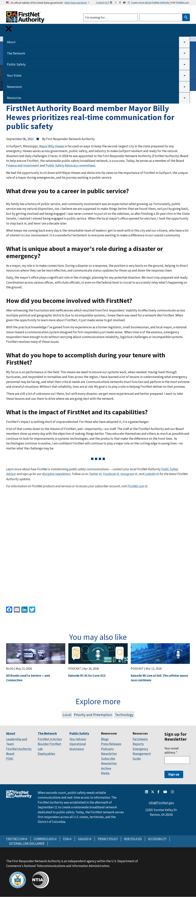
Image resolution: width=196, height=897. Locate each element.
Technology (124, 714)
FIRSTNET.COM (15, 839)
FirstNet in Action (50, 739)
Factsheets (140, 739)
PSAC (9, 759)
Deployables (46, 754)
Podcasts (107, 749)
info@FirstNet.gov (161, 803)
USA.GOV (83, 839)
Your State (14, 75)
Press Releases (111, 744)
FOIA (66, 839)
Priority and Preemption (93, 714)
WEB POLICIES (133, 839)
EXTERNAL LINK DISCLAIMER (26, 843)
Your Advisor (77, 739)
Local (67, 714)
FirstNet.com (182, 2)
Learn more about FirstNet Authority (150, 2)
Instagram (127, 474)
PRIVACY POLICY (108, 839)
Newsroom (14, 87)
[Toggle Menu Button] (8, 28)
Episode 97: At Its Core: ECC (87, 675)
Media (105, 773)
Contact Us (101, 2)
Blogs (105, 739)
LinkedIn (150, 474)
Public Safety (16, 64)
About (11, 42)
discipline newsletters (56, 474)
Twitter (93, 474)
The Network (16, 53)
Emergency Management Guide (142, 754)
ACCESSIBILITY (157, 839)
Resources (14, 98)
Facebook (109, 474)
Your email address (171, 750)
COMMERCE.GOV (44, 839)
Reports (138, 744)
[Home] (25, 19)
